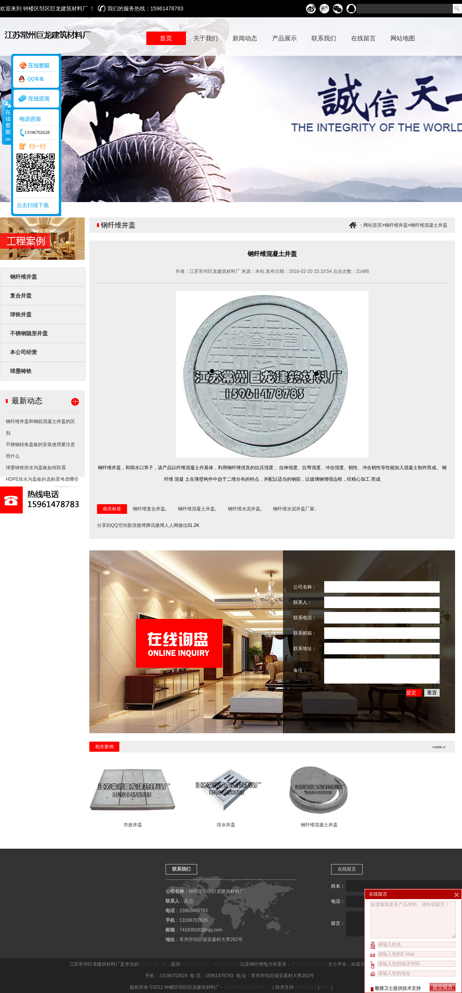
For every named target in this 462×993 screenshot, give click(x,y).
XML (325, 987)
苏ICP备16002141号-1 (247, 987)
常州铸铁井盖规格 (309, 964)
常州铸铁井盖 (226, 964)
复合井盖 (21, 296)
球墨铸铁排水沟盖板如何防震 (36, 467)
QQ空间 (119, 525)
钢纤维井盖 (23, 277)
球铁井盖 (21, 314)
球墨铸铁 (21, 371)
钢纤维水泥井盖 (244, 509)
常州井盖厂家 (152, 964)
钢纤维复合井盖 (149, 509)
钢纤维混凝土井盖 (428, 225)
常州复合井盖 (194, 964)
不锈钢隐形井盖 (29, 333)
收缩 (6, 122)
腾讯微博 (155, 525)
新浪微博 (136, 525)
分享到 (104, 525)
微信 (182, 525)
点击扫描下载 (33, 205)
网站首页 (372, 225)
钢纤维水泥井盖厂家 (294, 509)
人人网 (171, 525)
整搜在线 (307, 987)
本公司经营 (23, 352)
